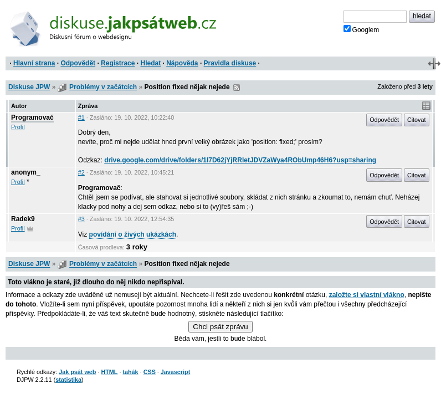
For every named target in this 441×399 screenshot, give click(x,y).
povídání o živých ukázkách (132, 234)
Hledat (150, 63)
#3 (81, 219)
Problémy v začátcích (103, 87)
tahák (130, 372)
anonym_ (25, 172)
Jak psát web (77, 372)
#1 (81, 117)
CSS (149, 372)
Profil (18, 127)
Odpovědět (77, 63)
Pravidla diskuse (230, 63)
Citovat (416, 119)
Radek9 (23, 219)
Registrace (118, 63)
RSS (236, 87)
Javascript (175, 372)
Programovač (32, 117)
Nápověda (182, 63)
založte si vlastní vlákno (366, 295)
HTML (109, 372)
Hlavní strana (34, 63)
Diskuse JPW (29, 87)
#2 (81, 172)
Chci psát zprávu (220, 327)
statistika (68, 379)
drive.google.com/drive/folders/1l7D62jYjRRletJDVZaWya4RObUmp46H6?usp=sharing (240, 160)
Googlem (361, 29)
